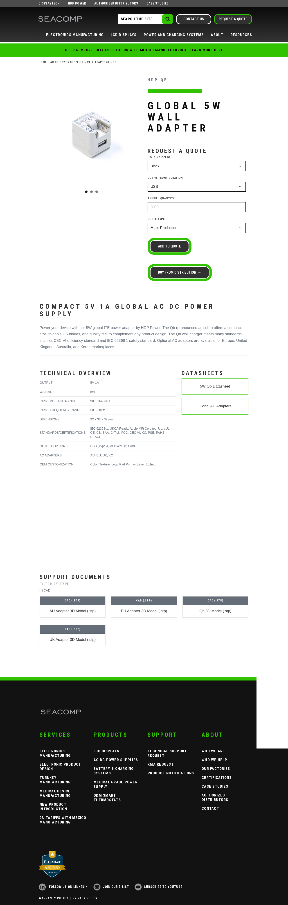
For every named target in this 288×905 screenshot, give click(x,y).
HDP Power (77, 3)
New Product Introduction (53, 806)
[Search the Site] (145, 19)
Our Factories (216, 768)
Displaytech (49, 3)
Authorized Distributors (116, 3)
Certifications (217, 777)
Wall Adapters (98, 62)
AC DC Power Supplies (66, 62)
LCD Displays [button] (123, 34)
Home (43, 62)
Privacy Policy (85, 898)
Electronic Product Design (60, 766)
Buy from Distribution (178, 272)
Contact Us (193, 19)
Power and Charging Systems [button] (174, 34)
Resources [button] (241, 34)
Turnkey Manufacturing (55, 779)
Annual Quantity (161, 198)
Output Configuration (165, 177)
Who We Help (214, 760)
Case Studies (157, 3)
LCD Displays (106, 751)
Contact (210, 808)
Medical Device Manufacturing (55, 793)
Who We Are (213, 751)
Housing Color (159, 157)
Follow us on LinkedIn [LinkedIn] (63, 887)
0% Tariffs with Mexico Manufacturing (63, 819)
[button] (144, 584)
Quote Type (156, 219)
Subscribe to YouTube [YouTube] (158, 887)
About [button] (217, 34)
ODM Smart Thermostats (107, 797)
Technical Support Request (167, 753)
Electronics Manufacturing (55, 753)
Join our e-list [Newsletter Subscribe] (111, 887)
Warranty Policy (53, 898)
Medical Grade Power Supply (115, 784)
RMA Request (161, 764)
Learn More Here (206, 50)
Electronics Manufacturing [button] (75, 34)
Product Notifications (171, 773)
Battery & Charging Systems (114, 770)
